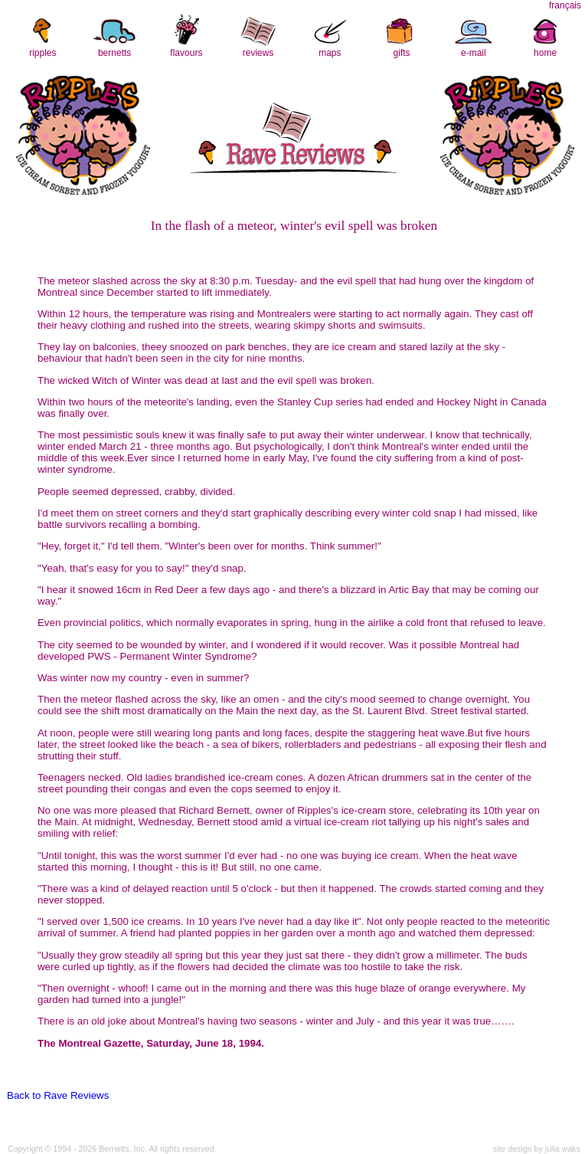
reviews (258, 53)
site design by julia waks (536, 1148)
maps (329, 53)
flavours (186, 53)
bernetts (114, 53)
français (565, 5)
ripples (42, 53)
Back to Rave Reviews (58, 1095)
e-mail (473, 53)
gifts (402, 53)
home (545, 53)
